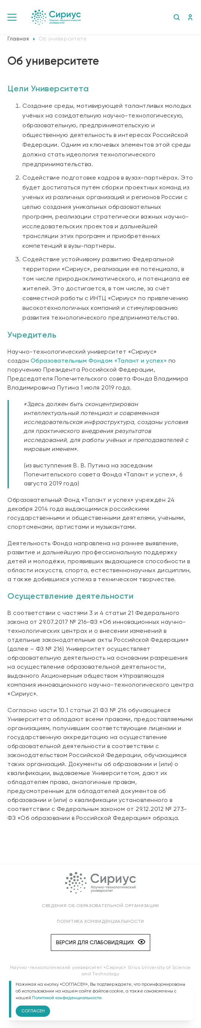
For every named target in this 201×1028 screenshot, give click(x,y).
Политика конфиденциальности (100, 921)
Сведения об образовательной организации (100, 906)
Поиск (176, 17)
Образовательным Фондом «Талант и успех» (99, 361)
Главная (18, 39)
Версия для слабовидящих (100, 942)
